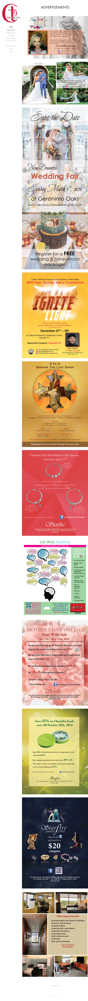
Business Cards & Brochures (11, 33)
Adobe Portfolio (57, 996)
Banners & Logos (11, 38)
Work (11, 27)
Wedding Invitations (11, 46)
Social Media (11, 36)
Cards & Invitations (11, 41)
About (11, 49)
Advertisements (11, 30)
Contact (11, 52)
